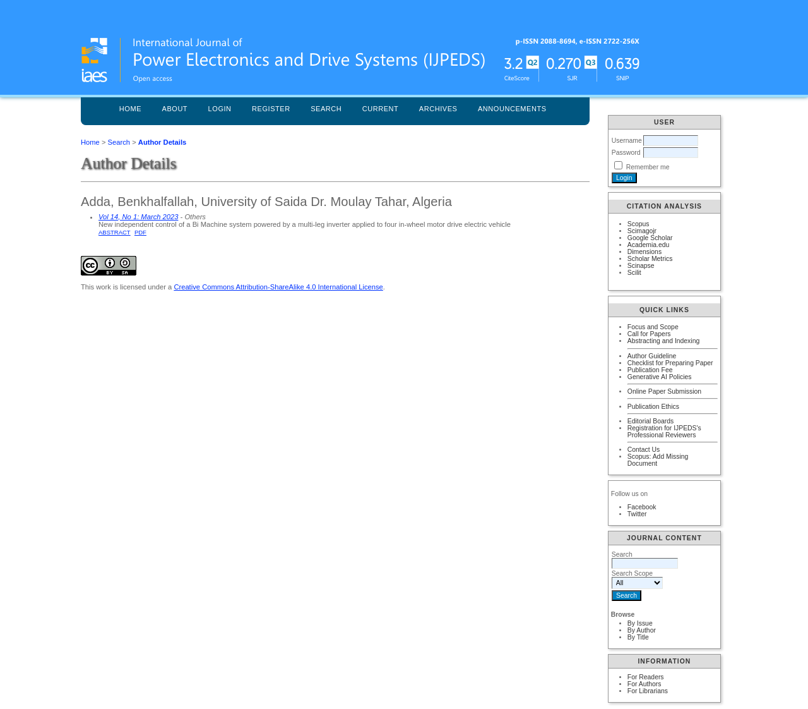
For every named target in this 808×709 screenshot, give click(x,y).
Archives (438, 108)
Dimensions (644, 251)
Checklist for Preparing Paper (670, 363)
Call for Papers (649, 333)
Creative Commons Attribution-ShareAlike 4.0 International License (278, 287)
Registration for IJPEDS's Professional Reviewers (664, 432)
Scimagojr (641, 230)
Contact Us (643, 449)
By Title (638, 637)
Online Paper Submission (664, 391)
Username (627, 140)
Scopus (638, 224)
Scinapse (641, 265)
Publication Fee (650, 370)
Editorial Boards (650, 421)
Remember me (648, 167)
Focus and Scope (653, 327)
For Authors (644, 684)
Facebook (641, 507)
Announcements (512, 108)
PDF (140, 232)
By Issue (640, 623)
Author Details (162, 142)
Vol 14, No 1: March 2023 (138, 217)
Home (130, 108)
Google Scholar (650, 237)
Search (326, 108)
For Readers (645, 677)
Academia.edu (648, 244)
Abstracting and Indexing (663, 340)
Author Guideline (651, 356)
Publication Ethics (653, 406)
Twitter (637, 514)
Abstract (114, 232)
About (175, 108)
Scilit (634, 272)
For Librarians (647, 691)
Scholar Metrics (650, 258)
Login (220, 108)
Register (271, 108)
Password (626, 152)
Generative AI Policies (659, 376)
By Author (641, 630)
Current (380, 108)
